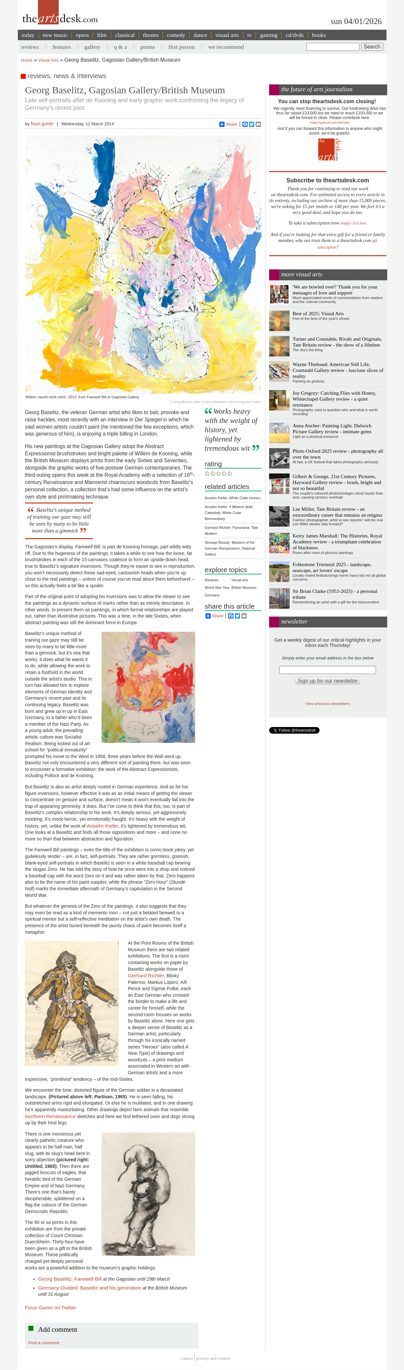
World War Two (217, 588)
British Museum (244, 588)
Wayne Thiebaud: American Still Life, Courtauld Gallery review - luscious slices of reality (338, 370)
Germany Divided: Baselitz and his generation (90, 1288)
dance (200, 35)
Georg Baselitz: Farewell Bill (70, 1279)
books (319, 35)
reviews (30, 47)
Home (27, 60)
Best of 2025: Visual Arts (318, 313)
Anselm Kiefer (102, 826)
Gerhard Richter (146, 975)
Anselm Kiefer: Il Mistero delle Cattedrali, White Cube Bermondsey (229, 513)
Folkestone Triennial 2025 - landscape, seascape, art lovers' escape (332, 567)
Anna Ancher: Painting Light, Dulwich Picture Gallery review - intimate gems (332, 428)
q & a (120, 47)
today (28, 35)
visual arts (227, 35)
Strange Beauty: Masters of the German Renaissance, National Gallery (230, 548)
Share (228, 124)
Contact (186, 1358)
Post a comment (43, 1342)
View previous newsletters (327, 703)
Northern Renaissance (51, 1116)
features (61, 47)
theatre (151, 35)
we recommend (226, 47)
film (102, 35)
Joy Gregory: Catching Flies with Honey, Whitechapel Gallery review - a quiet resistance (334, 399)
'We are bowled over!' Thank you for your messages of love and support (335, 289)
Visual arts (240, 580)
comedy (176, 35)
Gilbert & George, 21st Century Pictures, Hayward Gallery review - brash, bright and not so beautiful (337, 482)
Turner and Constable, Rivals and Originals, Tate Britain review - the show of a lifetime (337, 342)
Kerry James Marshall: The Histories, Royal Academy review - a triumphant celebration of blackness (337, 541)
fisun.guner (42, 123)
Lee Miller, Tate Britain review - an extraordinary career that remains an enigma (337, 512)
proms (147, 47)
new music (55, 35)
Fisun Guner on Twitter (50, 1307)
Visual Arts (48, 60)
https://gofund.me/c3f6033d (329, 122)
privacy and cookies (213, 1358)
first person (182, 47)
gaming (268, 35)
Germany (212, 595)
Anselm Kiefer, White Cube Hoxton (233, 498)
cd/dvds (295, 35)
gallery (92, 47)
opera (82, 35)
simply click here (353, 223)
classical (125, 35)
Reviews (212, 580)
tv (249, 35)
